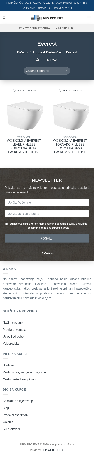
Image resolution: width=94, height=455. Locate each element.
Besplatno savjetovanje (18, 401)
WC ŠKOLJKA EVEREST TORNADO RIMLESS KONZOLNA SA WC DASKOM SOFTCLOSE (70, 146)
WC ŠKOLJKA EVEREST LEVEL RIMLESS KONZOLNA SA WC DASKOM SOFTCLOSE (24, 146)
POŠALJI (47, 238)
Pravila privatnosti (14, 329)
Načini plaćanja (13, 322)
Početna (22, 52)
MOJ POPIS (62, 28)
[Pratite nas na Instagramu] (45, 253)
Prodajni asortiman (15, 415)
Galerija (8, 422)
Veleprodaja (11, 343)
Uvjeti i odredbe (13, 336)
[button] (89, 17)
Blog (6, 408)
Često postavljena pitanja (19, 379)
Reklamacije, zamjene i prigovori (24, 372)
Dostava (8, 365)
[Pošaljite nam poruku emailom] (48, 253)
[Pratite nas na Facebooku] (42, 253)
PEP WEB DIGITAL (53, 449)
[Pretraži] (4, 17)
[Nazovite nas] (52, 253)
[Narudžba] (47, 71)
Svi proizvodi (11, 429)
